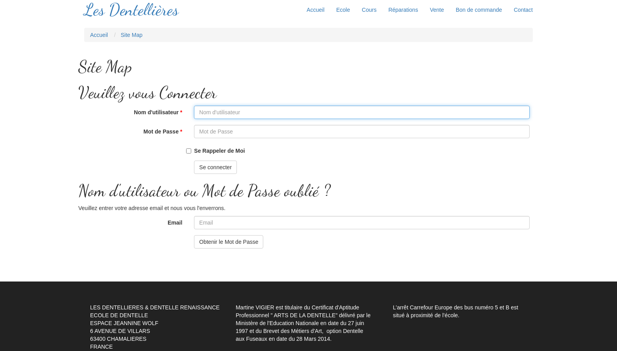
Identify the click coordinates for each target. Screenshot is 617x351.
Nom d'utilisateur (126, 112)
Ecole (343, 10)
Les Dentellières (131, 10)
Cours (369, 10)
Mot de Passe (126, 131)
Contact (523, 10)
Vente (437, 10)
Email (175, 222)
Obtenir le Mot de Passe (228, 242)
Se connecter (215, 167)
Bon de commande (479, 10)
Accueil (315, 10)
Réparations (403, 10)
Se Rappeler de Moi (219, 151)
